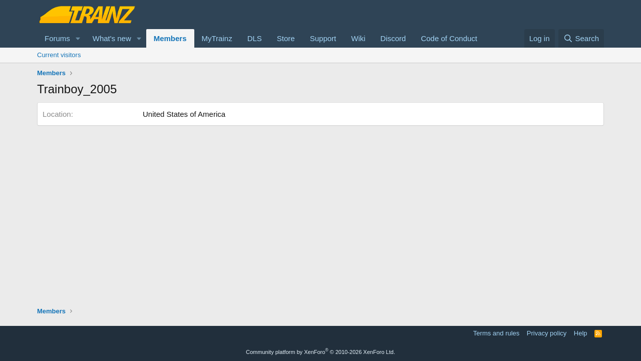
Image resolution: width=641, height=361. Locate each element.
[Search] (581, 38)
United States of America (184, 114)
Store (286, 38)
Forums (57, 38)
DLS (254, 38)
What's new (112, 38)
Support (323, 38)
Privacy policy (546, 333)
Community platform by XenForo (320, 352)
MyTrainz (217, 38)
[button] (78, 38)
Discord (393, 38)
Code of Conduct (449, 38)
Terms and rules (496, 333)
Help (580, 333)
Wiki (358, 38)
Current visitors (59, 55)
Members (170, 38)
